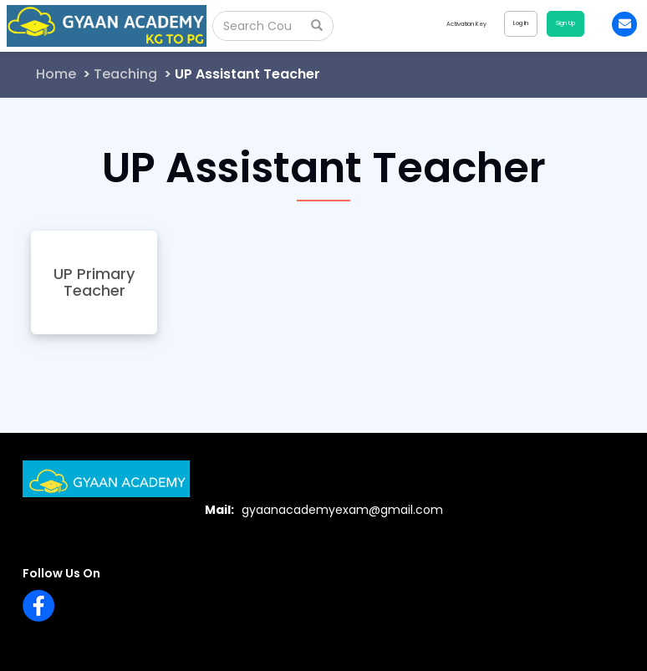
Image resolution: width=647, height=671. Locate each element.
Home (56, 74)
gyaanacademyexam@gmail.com (342, 509)
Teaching (125, 74)
